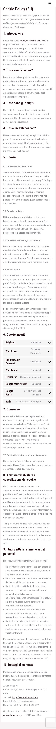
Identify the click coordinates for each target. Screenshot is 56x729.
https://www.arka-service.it (32, 41)
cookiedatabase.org (12, 715)
